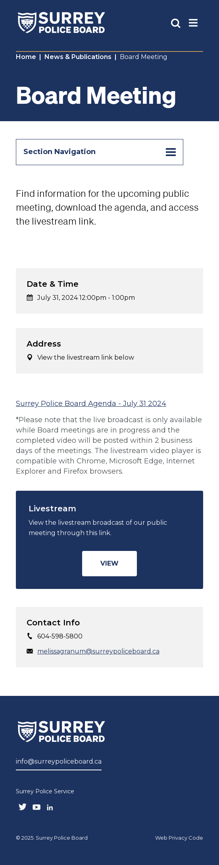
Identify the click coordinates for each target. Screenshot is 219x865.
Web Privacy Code (179, 838)
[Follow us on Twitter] (22, 806)
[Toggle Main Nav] (193, 22)
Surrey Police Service (45, 791)
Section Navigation (99, 152)
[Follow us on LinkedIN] (50, 806)
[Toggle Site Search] (175, 22)
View (109, 563)
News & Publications (77, 57)
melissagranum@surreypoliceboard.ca (98, 651)
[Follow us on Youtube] (36, 806)
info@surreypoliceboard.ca (59, 761)
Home (26, 57)
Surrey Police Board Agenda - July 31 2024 (91, 403)
